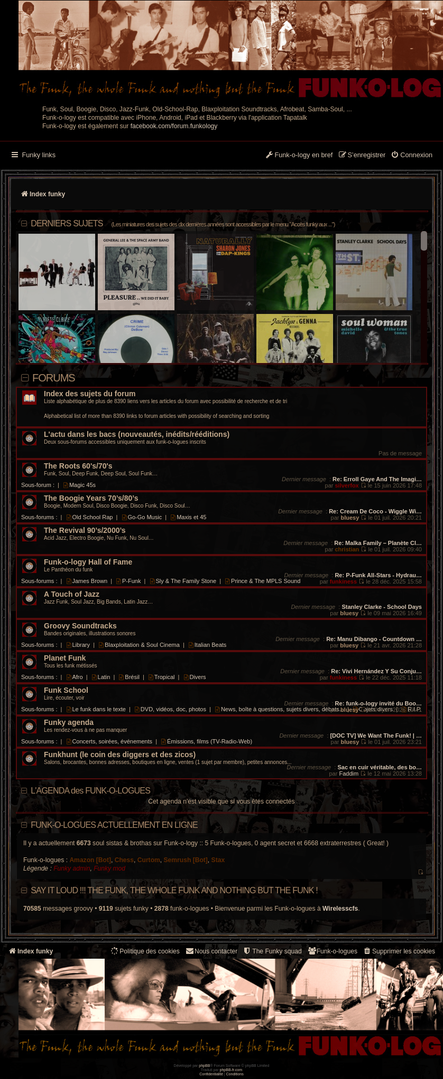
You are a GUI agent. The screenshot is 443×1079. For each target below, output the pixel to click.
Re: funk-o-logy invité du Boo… (378, 703)
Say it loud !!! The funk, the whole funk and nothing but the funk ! (174, 890)
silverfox (346, 485)
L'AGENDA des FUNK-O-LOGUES (90, 790)
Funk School (66, 690)
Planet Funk (65, 658)
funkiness (343, 581)
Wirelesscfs (340, 908)
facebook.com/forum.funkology (174, 126)
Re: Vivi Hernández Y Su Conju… (376, 671)
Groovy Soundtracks (80, 626)
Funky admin (71, 868)
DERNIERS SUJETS (183, 223)
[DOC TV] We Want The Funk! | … (376, 735)
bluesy (349, 517)
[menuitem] (411, 155)
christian (347, 549)
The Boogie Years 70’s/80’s (91, 498)
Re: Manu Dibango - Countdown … (374, 639)
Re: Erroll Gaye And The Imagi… (377, 479)
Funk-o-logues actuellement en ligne (114, 824)
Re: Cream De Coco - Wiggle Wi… (375, 511)
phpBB (204, 1065)
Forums (53, 378)
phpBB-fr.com (231, 1070)
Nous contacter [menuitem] (211, 951)
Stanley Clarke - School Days (382, 607)
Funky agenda (69, 723)
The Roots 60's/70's (78, 466)
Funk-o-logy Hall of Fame (88, 562)
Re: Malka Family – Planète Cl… (378, 543)
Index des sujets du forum (89, 394)
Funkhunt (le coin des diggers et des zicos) (120, 755)
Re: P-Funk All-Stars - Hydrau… (378, 575)
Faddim (348, 773)
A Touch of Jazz (71, 594)
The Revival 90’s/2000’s (85, 530)
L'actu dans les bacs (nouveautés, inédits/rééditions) (136, 434)
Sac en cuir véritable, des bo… (379, 767)
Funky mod (109, 868)
